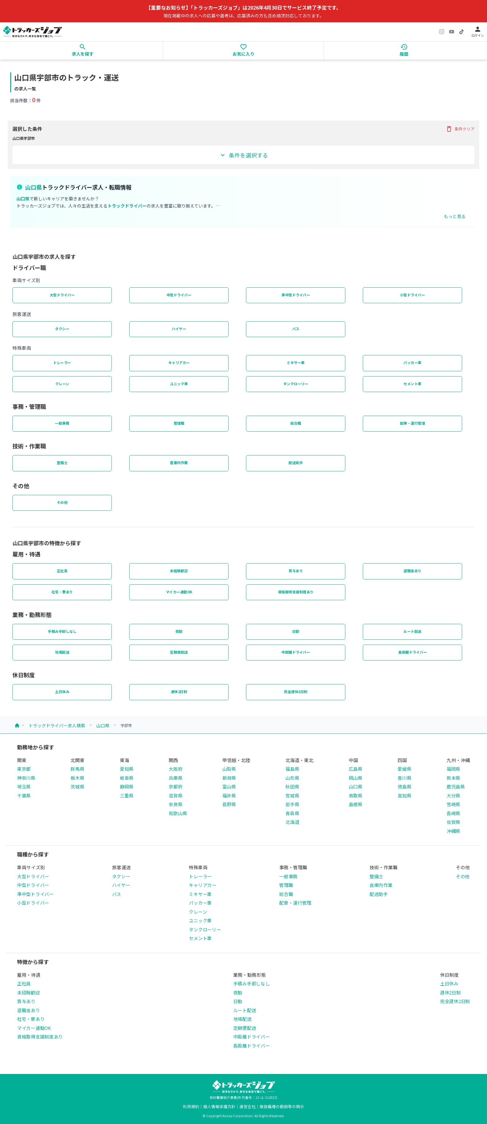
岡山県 (355, 777)
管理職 (179, 423)
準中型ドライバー (295, 294)
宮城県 (292, 795)
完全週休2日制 (295, 691)
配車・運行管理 (412, 423)
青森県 (292, 813)
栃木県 (77, 777)
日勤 (295, 631)
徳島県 (404, 786)
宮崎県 (453, 804)
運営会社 (247, 1106)
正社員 (62, 570)
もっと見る (455, 216)
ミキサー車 (296, 362)
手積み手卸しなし (62, 631)
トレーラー (62, 362)
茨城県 (77, 786)
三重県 (127, 795)
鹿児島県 (456, 786)
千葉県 (24, 795)
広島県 (355, 768)
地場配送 (62, 652)
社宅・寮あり (62, 591)
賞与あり (296, 570)
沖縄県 (453, 831)
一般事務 (62, 423)
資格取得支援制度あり (296, 591)
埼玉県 (24, 786)
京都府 (175, 786)
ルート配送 (412, 631)
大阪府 (175, 768)
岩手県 (292, 804)
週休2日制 (179, 691)
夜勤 (179, 631)
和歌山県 (178, 813)
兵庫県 (175, 777)
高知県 (404, 795)
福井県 (229, 795)
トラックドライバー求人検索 (57, 725)
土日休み (62, 691)
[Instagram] (441, 31)
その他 (62, 502)
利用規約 (191, 1106)
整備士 (62, 462)
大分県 (453, 795)
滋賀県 (175, 795)
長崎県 (453, 813)
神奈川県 (26, 777)
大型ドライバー (62, 294)
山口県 (102, 725)
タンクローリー (295, 383)
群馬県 (77, 768)
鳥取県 (355, 795)
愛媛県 (404, 768)
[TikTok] (461, 31)
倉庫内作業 (179, 462)
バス (295, 328)
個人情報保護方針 (219, 1106)
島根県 (355, 804)
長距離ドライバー (412, 652)
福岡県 (453, 768)
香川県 (404, 777)
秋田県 (292, 786)
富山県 (229, 786)
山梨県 (229, 768)
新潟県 (229, 777)
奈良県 (175, 804)
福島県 (292, 768)
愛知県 (127, 768)
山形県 (292, 777)
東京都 (24, 768)
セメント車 (412, 383)
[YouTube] (451, 31)
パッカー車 (412, 362)
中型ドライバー (179, 294)
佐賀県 (453, 822)
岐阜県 (127, 777)
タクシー (62, 328)
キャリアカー (179, 362)
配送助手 (296, 462)
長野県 (229, 804)
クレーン (62, 383)
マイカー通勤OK (179, 591)
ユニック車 (179, 383)
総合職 (295, 423)
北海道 (292, 822)
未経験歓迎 (179, 570)
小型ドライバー (412, 294)
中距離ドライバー (295, 652)
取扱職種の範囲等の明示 (282, 1106)
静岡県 (127, 786)
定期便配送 (179, 652)
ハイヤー (179, 328)
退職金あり (412, 570)
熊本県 (453, 777)
